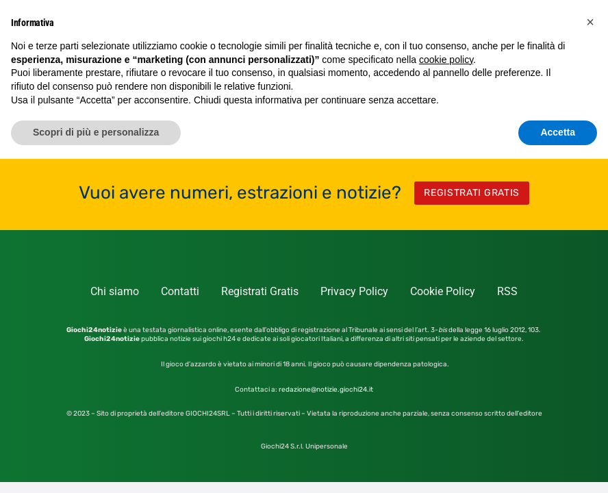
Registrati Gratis (260, 291)
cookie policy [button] (446, 59)
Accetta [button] (557, 132)
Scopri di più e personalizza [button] (96, 132)
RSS (507, 291)
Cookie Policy (442, 291)
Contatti (180, 291)
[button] (590, 22)
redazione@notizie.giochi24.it (326, 389)
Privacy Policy (354, 291)
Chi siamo (114, 291)
